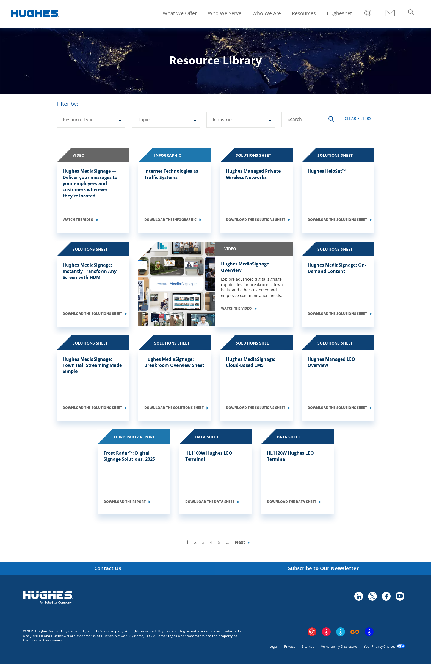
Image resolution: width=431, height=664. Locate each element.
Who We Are (266, 13)
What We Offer (180, 13)
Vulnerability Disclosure (339, 646)
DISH (326, 631)
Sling (340, 631)
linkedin (358, 596)
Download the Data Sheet (210, 501)
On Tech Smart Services (369, 631)
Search (295, 119)
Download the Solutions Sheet (256, 219)
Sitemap (308, 646)
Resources (304, 13)
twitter (372, 596)
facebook (386, 596)
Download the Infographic (170, 219)
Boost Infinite (354, 631)
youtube (400, 596)
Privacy (289, 646)
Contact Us (107, 568)
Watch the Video (78, 219)
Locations (368, 13)
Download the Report (125, 501)
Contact (389, 13)
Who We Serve (224, 13)
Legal (273, 646)
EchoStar (312, 631)
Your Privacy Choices (380, 646)
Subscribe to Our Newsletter (323, 568)
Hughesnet (339, 13)
